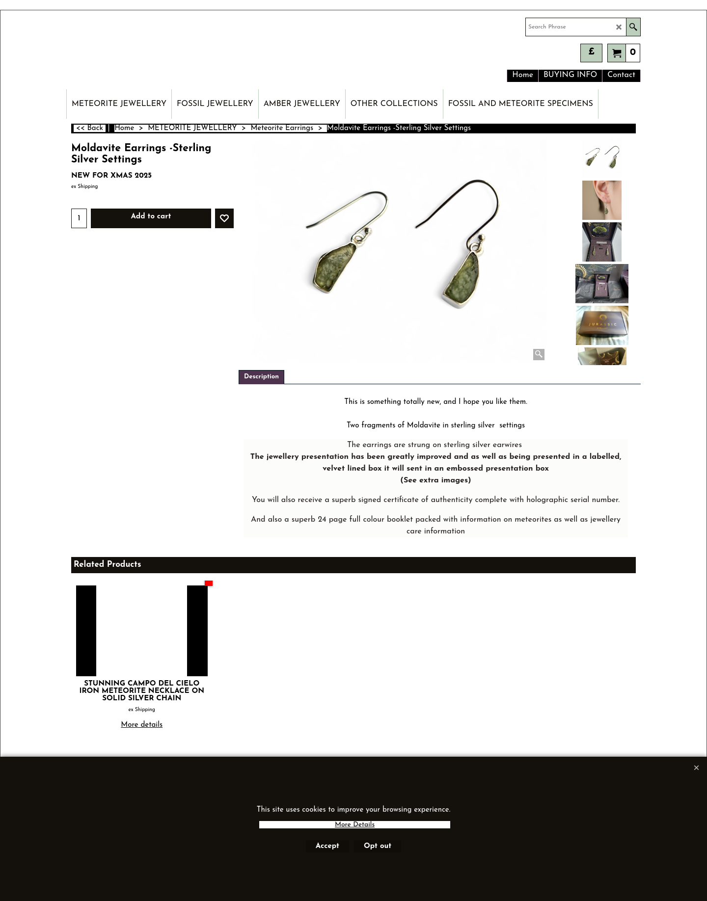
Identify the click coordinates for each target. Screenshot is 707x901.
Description (261, 376)
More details (142, 725)
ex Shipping (84, 186)
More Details (355, 824)
